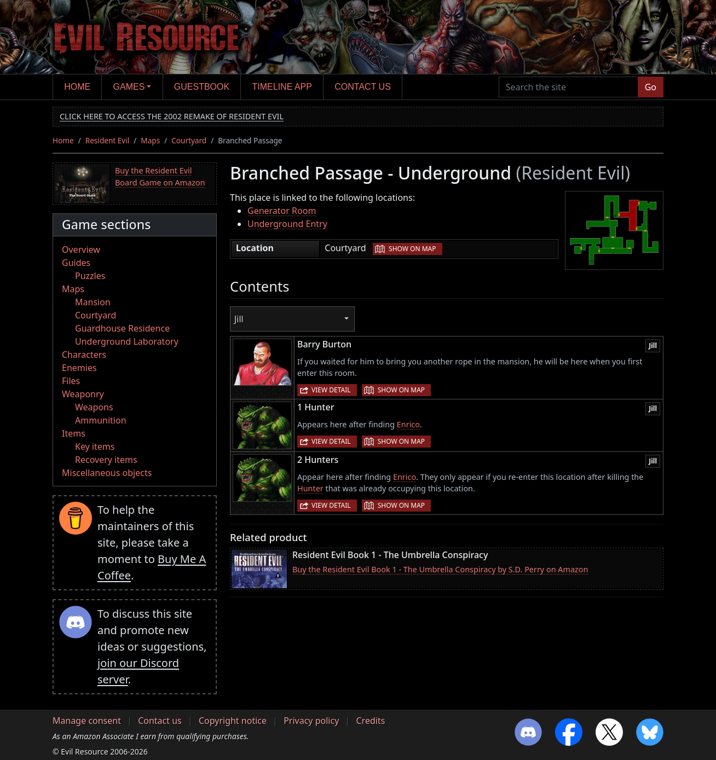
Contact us (362, 86)
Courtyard (188, 140)
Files (71, 381)
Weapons (94, 407)
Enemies (79, 368)
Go (650, 87)
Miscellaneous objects (107, 473)
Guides (76, 263)
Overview (81, 249)
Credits (370, 721)
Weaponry (83, 394)
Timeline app (282, 86)
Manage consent (87, 721)
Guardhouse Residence (122, 328)
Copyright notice (233, 721)
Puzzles (90, 276)
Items (73, 433)
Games (129, 86)
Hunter (310, 488)
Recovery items (106, 460)
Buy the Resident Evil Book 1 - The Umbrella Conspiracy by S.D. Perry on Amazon (440, 569)
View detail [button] (331, 389)
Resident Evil (107, 140)
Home (77, 86)
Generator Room (281, 211)
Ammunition (100, 420)
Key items (94, 446)
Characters (84, 355)
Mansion (93, 302)
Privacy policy (311, 721)
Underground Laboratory (126, 341)
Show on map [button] (412, 248)
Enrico (408, 424)
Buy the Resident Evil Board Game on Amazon (160, 176)
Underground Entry (287, 224)
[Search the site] (568, 87)
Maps (150, 140)
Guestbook (201, 86)
